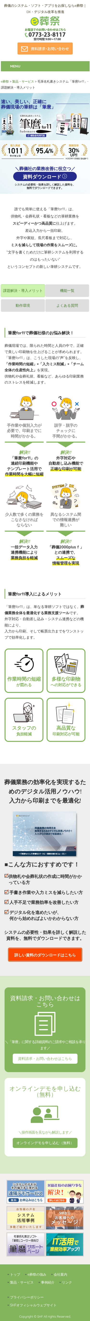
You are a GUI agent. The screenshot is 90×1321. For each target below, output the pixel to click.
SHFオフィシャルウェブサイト (33, 1305)
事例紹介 (47, 1282)
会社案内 (60, 1274)
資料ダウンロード (42, 177)
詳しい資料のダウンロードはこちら (45, 955)
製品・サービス (22, 1282)
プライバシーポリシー (27, 1297)
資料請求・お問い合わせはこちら (45, 1058)
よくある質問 (67, 305)
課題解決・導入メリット (23, 290)
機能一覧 (67, 290)
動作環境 (23, 305)
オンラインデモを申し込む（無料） (45, 1143)
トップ (15, 1274)
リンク (67, 1282)
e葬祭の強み (37, 1274)
